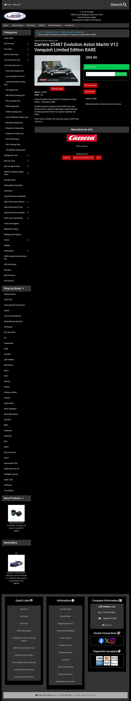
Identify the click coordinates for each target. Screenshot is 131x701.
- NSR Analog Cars (11, 106)
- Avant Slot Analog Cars (14, 71)
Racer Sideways (10, 409)
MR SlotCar (8, 365)
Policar (6, 387)
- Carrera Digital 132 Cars (14, 76)
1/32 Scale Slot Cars (51, 32)
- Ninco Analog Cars (12, 101)
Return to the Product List (83, 158)
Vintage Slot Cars (16, 155)
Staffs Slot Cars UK (11, 469)
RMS (6, 425)
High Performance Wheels (16, 213)
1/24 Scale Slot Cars (16, 60)
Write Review (90, 92)
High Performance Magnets (15, 196)
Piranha (7, 381)
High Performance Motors (16, 202)
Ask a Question (90, 85)
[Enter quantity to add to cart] (100, 74)
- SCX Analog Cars (11, 139)
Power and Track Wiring (16, 218)
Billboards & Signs (11, 229)
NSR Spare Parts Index (24, 655)
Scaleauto (8, 431)
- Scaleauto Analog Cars (14, 128)
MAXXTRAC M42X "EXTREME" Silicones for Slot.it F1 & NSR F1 (16, 517)
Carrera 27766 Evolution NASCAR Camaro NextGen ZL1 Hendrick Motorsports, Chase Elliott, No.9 (16, 568)
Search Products (54, 25)
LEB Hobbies (9, 360)
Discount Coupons (65, 674)
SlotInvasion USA (11, 463)
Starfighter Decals (11, 474)
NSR (5, 376)
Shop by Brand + (14, 288)
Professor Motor (10, 392)
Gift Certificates (10, 264)
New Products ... (10, 275)
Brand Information (24, 631)
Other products (82, 146)
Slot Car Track (16, 161)
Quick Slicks (9, 403)
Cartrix (6, 310)
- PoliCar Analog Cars (13, 112)
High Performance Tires (16, 207)
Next (99, 158)
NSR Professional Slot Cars (24, 648)
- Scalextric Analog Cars (14, 134)
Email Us (106, 625)
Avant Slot (8, 300)
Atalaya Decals (10, 294)
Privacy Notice (65, 638)
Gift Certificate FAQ (65, 667)
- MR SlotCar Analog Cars (14, 95)
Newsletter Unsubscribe (65, 681)
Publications (16, 251)
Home (8, 5)
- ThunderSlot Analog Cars (15, 150)
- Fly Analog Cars (11, 90)
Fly (5, 338)
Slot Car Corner (10, 452)
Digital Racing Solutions (13, 321)
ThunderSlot (9, 491)
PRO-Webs (91, 695)
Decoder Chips (10, 180)
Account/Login (65, 609)
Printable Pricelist (65, 652)
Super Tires (8, 480)
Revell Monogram (11, 414)
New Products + (14, 498)
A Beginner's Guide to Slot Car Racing (24, 639)
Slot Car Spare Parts (16, 166)
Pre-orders (16, 49)
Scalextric (8, 436)
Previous (66, 158)
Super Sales (8, 38)
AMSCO (42, 25)
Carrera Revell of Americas (14, 305)
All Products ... (9, 281)
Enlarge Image (57, 89)
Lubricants (8, 191)
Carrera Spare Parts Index (24, 670)
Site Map (65, 660)
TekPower (8, 485)
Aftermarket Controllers (13, 185)
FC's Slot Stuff (9, 332)
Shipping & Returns (65, 623)
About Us (24, 609)
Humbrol (7, 354)
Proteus (7, 398)
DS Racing (8, 327)
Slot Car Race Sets (16, 54)
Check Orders (65, 616)
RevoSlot (7, 420)
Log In (17, 5)
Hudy (6, 349)
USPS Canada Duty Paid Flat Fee (15, 257)
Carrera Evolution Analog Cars (72, 32)
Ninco (6, 370)
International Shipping (65, 631)
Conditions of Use (65, 645)
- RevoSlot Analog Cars (13, 123)
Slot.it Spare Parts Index (24, 677)
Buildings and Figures (12, 234)
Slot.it (6, 458)
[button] (118, 5)
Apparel (7, 245)
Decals (16, 240)
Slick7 (6, 447)
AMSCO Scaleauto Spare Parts (16, 173)
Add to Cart (121, 74)
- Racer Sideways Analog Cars (16, 117)
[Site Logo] (23, 14)
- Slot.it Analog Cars (12, 144)
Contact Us (69, 25)
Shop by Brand (17, 25)
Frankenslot (8, 343)
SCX (5, 441)
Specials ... (8, 270)
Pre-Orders (31, 25)
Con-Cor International (12, 316)
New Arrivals (16, 44)
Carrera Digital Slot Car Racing (24, 662)
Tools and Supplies (11, 223)
